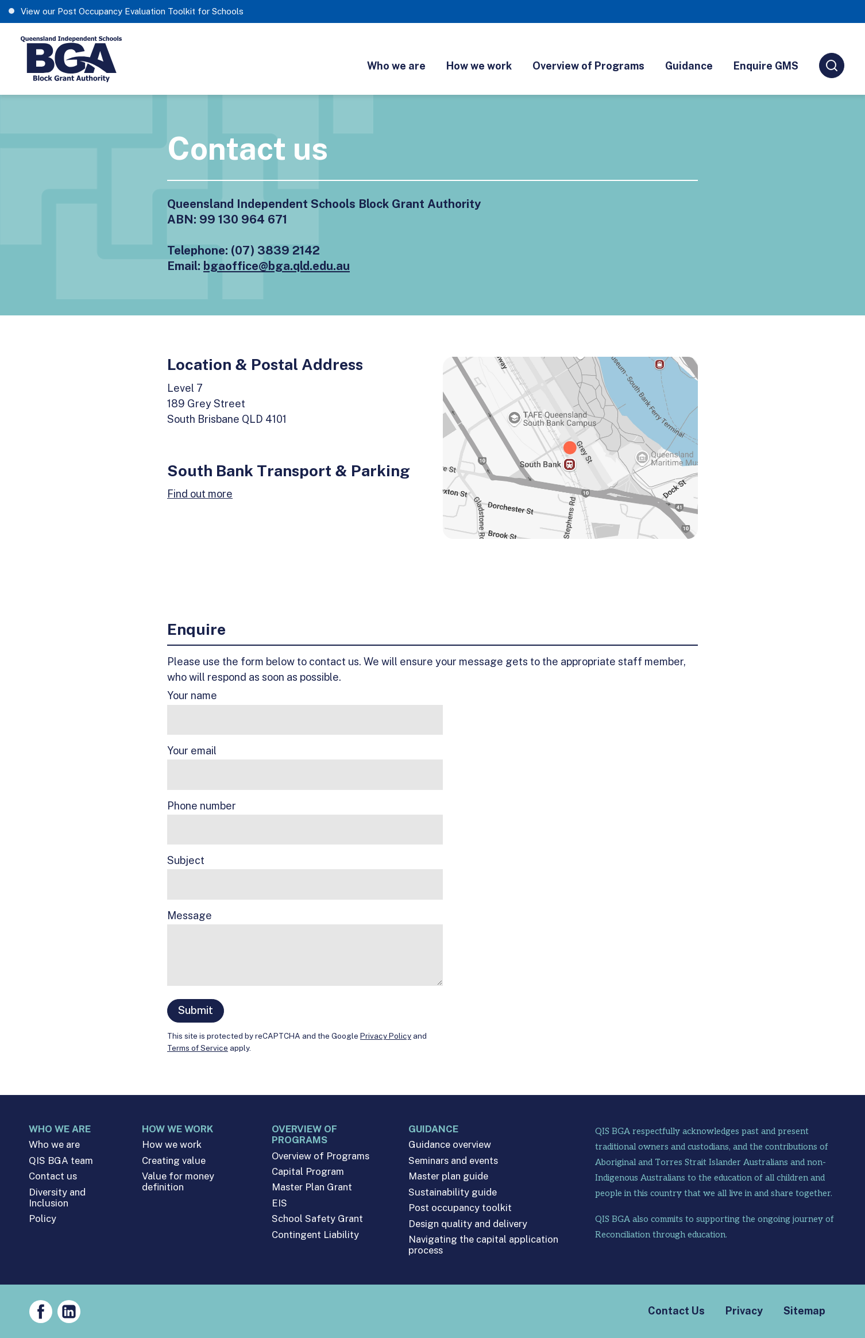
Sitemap (804, 1311)
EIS (279, 1203)
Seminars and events (453, 1160)
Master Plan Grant (312, 1187)
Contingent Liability (315, 1234)
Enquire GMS (765, 66)
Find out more (200, 494)
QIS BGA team (61, 1160)
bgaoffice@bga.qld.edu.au (276, 266)
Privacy (744, 1311)
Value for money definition (178, 1182)
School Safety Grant (317, 1218)
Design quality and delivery (467, 1224)
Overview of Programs (588, 66)
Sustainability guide (452, 1192)
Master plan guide (448, 1176)
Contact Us (676, 1311)
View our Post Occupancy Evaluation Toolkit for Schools (132, 11)
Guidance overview (449, 1144)
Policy (42, 1218)
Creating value (174, 1160)
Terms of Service (197, 1047)
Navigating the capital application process (483, 1245)
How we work (479, 66)
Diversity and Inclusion (57, 1198)
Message (189, 915)
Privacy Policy (385, 1035)
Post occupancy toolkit (460, 1207)
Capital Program (308, 1171)
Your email (192, 751)
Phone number (201, 806)
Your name (192, 695)
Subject (185, 860)
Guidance (689, 66)
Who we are (396, 66)
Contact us (53, 1176)
